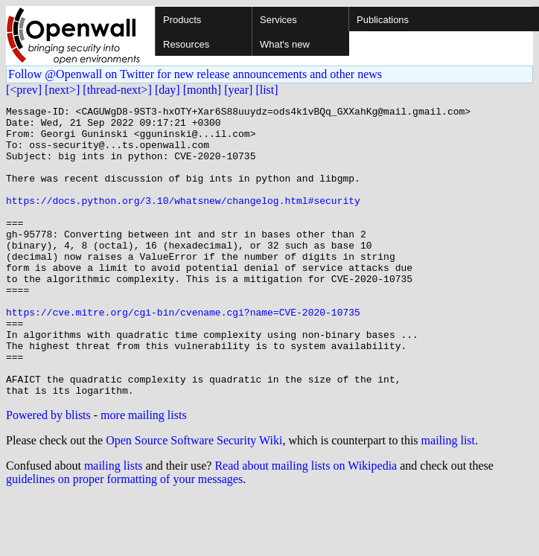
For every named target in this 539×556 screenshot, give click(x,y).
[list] (266, 89)
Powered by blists (48, 473)
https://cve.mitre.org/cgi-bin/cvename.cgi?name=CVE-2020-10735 (183, 354)
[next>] (62, 89)
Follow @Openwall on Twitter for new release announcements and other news (195, 74)
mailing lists (113, 523)
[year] (238, 89)
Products (182, 19)
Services (278, 19)
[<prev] (24, 89)
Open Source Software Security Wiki (194, 498)
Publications (383, 19)
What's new (285, 44)
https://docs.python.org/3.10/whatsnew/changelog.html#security (183, 220)
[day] (167, 89)
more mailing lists (144, 473)
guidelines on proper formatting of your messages (124, 537)
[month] (202, 89)
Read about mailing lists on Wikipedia (305, 523)
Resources (186, 44)
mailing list (448, 498)
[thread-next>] (117, 89)
